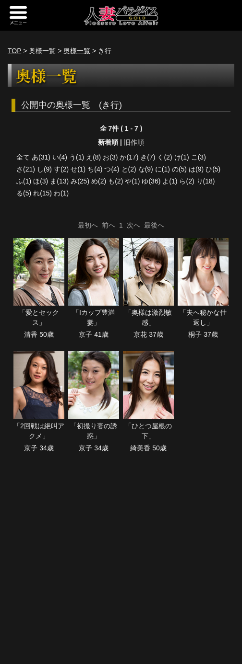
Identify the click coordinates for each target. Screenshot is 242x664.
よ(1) (169, 181)
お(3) (110, 157)
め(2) (98, 181)
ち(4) (94, 169)
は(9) (196, 169)
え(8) (93, 157)
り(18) (205, 181)
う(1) (76, 157)
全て (23, 157)
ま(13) (59, 181)
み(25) (80, 181)
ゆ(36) (151, 181)
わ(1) (61, 193)
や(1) (132, 181)
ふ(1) (23, 181)
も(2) (115, 181)
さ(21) (25, 169)
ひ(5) (213, 169)
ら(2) (186, 181)
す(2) (61, 169)
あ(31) (41, 157)
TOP (14, 51)
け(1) (181, 157)
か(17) (129, 157)
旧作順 (134, 142)
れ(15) (42, 193)
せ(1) (78, 169)
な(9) (145, 169)
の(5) (179, 169)
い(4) (59, 157)
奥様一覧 (76, 51)
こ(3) (198, 157)
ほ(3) (40, 181)
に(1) (162, 169)
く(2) (164, 157)
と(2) (128, 169)
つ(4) (111, 169)
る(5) (23, 193)
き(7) (147, 157)
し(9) (44, 169)
